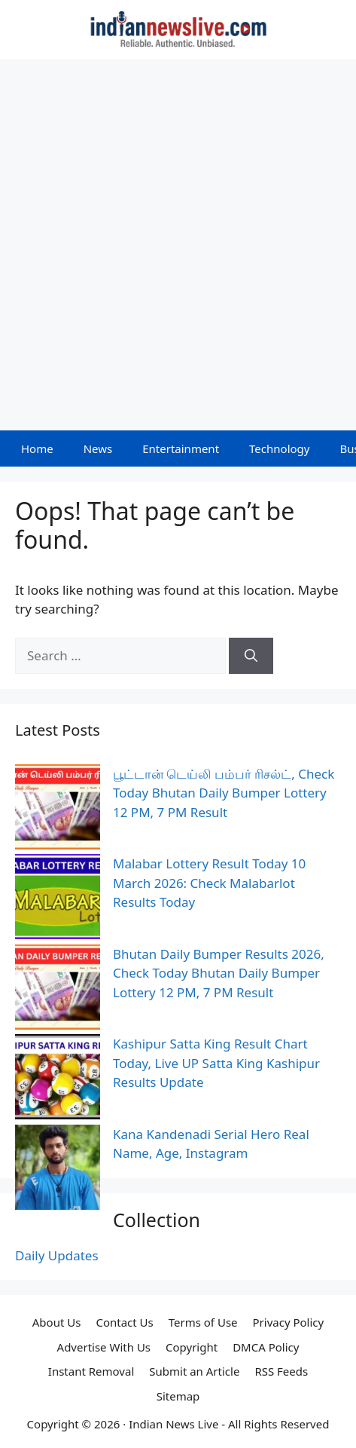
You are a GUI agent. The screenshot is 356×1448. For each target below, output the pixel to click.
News (98, 448)
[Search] (251, 656)
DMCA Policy (266, 1347)
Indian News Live (173, 1423)
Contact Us (124, 1322)
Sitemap (178, 1396)
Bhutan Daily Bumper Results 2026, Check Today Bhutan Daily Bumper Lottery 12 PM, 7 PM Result (218, 973)
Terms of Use (203, 1322)
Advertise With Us (104, 1347)
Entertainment (180, 448)
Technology (279, 448)
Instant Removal (91, 1371)
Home (37, 448)
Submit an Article (194, 1371)
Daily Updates (57, 1255)
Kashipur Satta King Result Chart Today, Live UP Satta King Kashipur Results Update (216, 1063)
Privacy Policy (288, 1322)
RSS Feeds (281, 1371)
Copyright (192, 1347)
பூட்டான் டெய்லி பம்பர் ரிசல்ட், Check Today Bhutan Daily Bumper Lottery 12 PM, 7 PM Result (223, 793)
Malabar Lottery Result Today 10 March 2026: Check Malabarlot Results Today (209, 883)
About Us (56, 1322)
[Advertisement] (178, 244)
